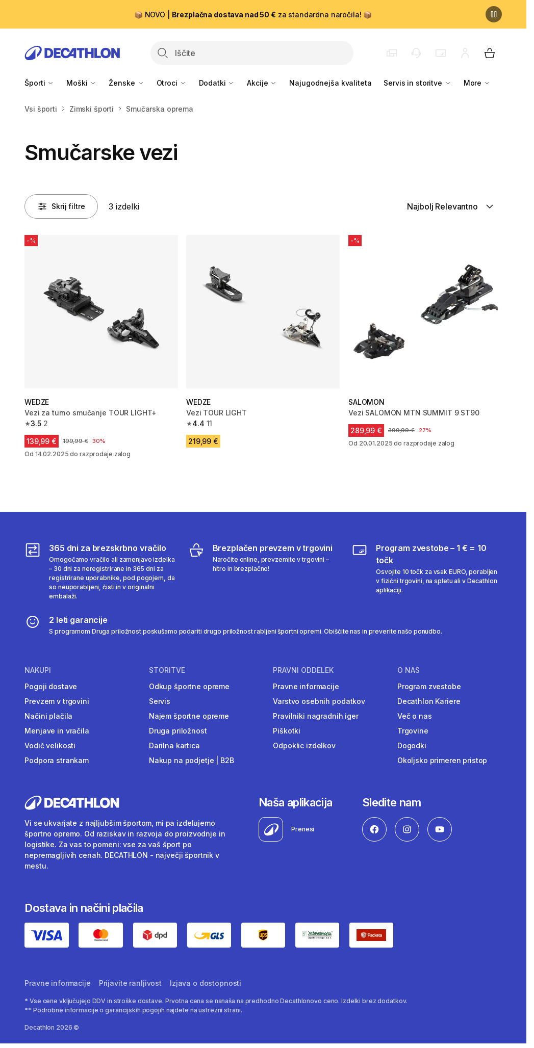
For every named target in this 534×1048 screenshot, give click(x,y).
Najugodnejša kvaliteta (330, 82)
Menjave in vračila (56, 730)
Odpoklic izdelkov (304, 745)
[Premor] (494, 14)
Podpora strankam (56, 760)
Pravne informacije (306, 686)
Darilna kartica (174, 745)
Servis (159, 701)
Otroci (172, 82)
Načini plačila (48, 716)
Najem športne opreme (189, 716)
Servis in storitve (417, 82)
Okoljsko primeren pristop (442, 760)
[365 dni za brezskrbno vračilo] (99, 571)
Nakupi (37, 670)
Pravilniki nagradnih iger (316, 716)
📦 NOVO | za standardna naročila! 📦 (253, 14)
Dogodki (411, 745)
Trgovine (412, 730)
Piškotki (286, 730)
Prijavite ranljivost (130, 983)
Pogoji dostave (50, 686)
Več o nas (414, 716)
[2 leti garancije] (233, 625)
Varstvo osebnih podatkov (319, 701)
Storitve (167, 670)
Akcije (262, 82)
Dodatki (217, 82)
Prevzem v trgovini (56, 701)
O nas (408, 670)
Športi (39, 82)
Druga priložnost (178, 730)
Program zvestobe (429, 686)
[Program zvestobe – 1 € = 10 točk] (426, 571)
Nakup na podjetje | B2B (191, 760)
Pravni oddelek (303, 670)
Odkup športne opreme (189, 686)
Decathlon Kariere (429, 701)
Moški (81, 82)
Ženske (126, 82)
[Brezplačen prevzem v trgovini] (263, 571)
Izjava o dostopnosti (205, 983)
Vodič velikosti (49, 745)
